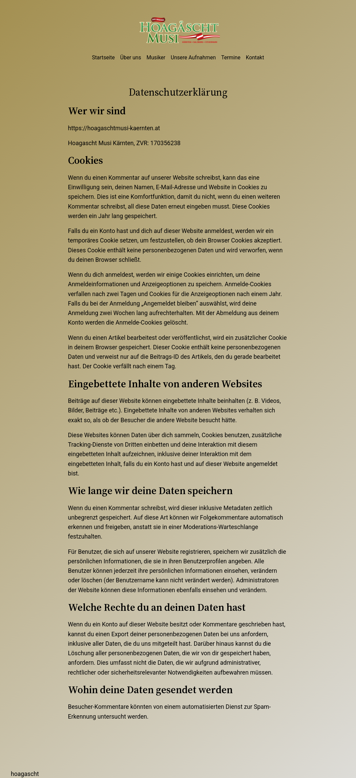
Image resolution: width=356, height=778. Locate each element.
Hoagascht (25, 774)
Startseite (103, 57)
